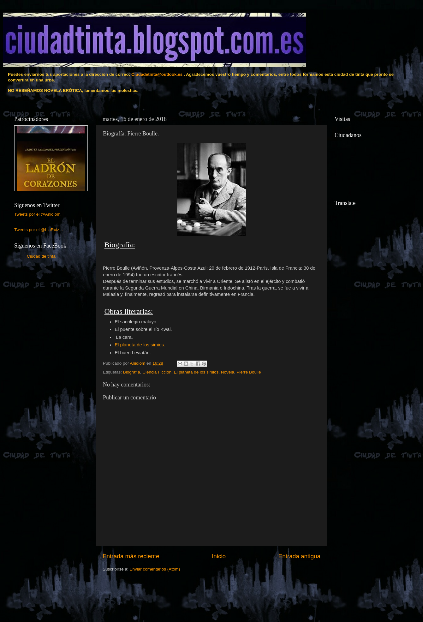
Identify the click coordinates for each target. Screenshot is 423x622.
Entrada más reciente (131, 556)
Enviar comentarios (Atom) (155, 569)
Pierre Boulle (248, 372)
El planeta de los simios (196, 372)
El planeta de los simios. (140, 344)
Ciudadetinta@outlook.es (156, 74)
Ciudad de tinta (41, 256)
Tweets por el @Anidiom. (38, 214)
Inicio (219, 556)
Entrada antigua (299, 556)
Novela (227, 372)
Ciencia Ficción (156, 372)
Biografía (131, 372)
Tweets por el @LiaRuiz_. (38, 229)
